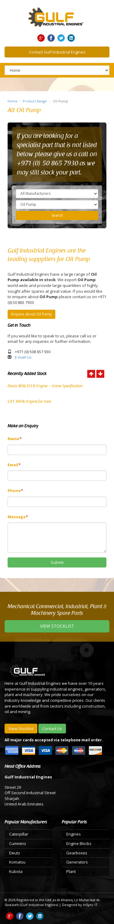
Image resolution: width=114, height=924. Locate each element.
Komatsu (17, 862)
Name (15, 438)
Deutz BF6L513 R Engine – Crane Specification (45, 386)
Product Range (35, 101)
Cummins (17, 843)
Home (13, 101)
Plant (71, 871)
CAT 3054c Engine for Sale (29, 401)
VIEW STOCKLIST (57, 626)
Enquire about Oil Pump (31, 314)
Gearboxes (76, 853)
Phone (15, 490)
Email (14, 464)
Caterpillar (18, 834)
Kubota (15, 871)
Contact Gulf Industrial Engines (57, 52)
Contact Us (52, 728)
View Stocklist (21, 728)
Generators (77, 862)
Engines (73, 834)
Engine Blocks (79, 843)
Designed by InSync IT (80, 904)
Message (18, 516)
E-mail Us (23, 357)
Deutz (14, 853)
